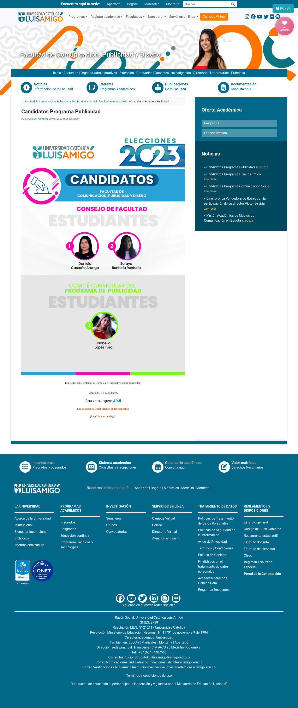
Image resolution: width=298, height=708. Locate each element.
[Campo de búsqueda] (206, 4)
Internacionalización (29, 545)
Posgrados (68, 529)
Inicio (57, 73)
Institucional (23, 525)
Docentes (162, 73)
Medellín (187, 488)
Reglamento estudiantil (261, 536)
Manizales (151, 4)
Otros (248, 555)
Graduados (144, 73)
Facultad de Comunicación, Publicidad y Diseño (52, 101)
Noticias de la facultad (95, 101)
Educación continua (74, 536)
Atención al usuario (166, 538)
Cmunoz (43, 118)
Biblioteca (21, 538)
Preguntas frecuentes (214, 590)
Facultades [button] (134, 17)
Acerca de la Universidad (32, 518)
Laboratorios (219, 73)
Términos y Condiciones (215, 548)
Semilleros (114, 518)
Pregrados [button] (211, 123)
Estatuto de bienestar (259, 549)
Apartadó (113, 4)
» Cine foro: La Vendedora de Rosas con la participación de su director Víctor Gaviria (235, 203)
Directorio (200, 73)
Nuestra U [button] (155, 17)
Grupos (111, 525)
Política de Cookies (212, 555)
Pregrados (68, 522)
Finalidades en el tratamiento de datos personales (213, 566)
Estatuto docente (256, 542)
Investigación (181, 73)
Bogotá (132, 4)
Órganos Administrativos (99, 73)
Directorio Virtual (164, 532)
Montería (172, 4)
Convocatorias (116, 532)
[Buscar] (233, 4)
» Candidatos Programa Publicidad (236, 167)
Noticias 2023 (119, 101)
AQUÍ (117, 401)
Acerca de (71, 73)
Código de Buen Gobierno (262, 529)
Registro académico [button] (105, 17)
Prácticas (238, 73)
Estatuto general (256, 522)
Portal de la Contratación (262, 574)
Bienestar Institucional (30, 532)
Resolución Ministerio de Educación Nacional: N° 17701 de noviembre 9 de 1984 (149, 632)
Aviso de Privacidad (212, 542)
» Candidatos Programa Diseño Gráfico (232, 176)
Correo (157, 525)
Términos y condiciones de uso (149, 676)
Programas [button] (76, 17)
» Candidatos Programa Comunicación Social (237, 188)
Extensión (126, 73)
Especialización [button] (215, 133)
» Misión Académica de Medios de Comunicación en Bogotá (229, 218)
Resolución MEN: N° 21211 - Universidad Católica (149, 627)
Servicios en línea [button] (182, 17)
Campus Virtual (214, 16)
